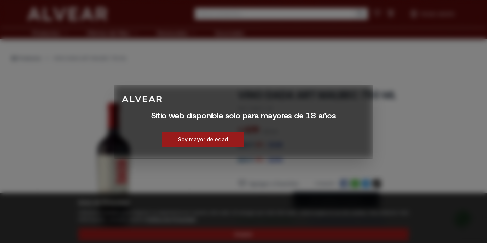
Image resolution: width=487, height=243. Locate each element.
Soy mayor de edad (203, 139)
